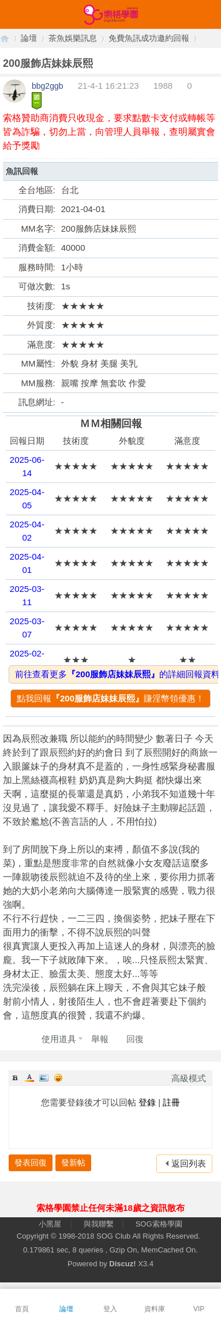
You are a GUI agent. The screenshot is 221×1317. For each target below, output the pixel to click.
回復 (135, 1039)
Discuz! (122, 1263)
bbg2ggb (47, 85)
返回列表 (188, 1163)
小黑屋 (50, 1224)
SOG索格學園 (159, 1224)
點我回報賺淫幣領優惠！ (110, 698)
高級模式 (188, 1078)
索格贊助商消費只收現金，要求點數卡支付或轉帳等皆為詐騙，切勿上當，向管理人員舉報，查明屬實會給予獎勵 (109, 131)
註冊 (171, 1102)
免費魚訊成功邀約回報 (148, 38)
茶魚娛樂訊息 (72, 38)
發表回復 (30, 1162)
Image (44, 1078)
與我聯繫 (99, 1224)
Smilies (58, 1078)
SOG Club (113, 1236)
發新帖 (73, 1162)
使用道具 (59, 1039)
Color (29, 1078)
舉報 (99, 1039)
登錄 (147, 1102)
